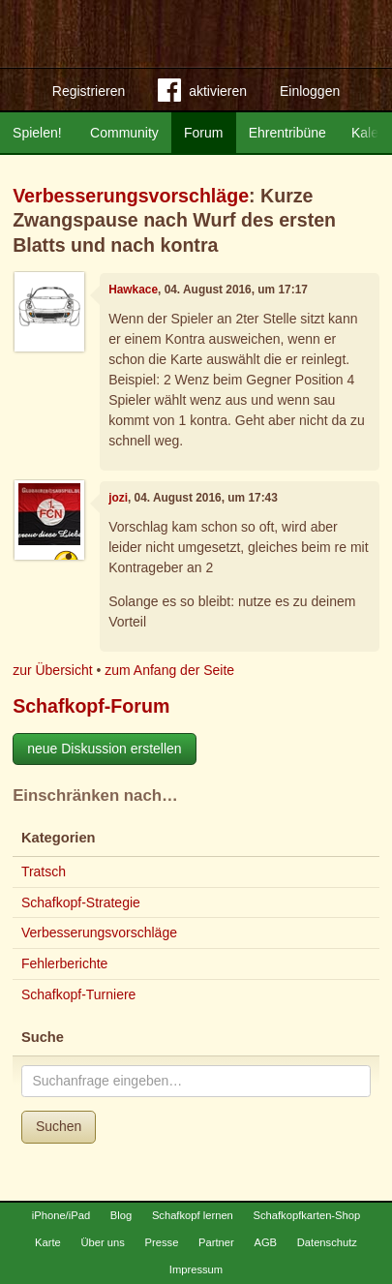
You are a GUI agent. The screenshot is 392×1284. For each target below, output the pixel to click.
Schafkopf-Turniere (78, 994)
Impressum (196, 1269)
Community (124, 132)
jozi (118, 497)
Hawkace (133, 289)
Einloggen (310, 91)
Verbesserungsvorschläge (131, 195)
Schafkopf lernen (192, 1215)
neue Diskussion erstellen (104, 748)
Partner (216, 1242)
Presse (162, 1242)
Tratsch (43, 871)
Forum (203, 132)
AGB (265, 1242)
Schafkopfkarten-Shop (307, 1215)
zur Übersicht (52, 670)
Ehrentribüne (287, 132)
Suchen (58, 1126)
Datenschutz (327, 1242)
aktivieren (202, 94)
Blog (121, 1215)
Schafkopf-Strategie (80, 902)
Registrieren (88, 91)
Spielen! (37, 132)
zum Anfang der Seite (169, 670)
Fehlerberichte (64, 963)
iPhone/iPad (61, 1215)
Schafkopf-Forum (91, 706)
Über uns (102, 1242)
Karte (48, 1242)
